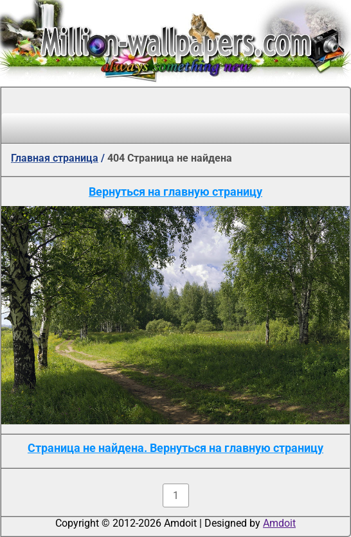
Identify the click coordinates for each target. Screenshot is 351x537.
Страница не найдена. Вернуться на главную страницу (175, 448)
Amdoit (279, 523)
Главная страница (54, 158)
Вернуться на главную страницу (175, 191)
